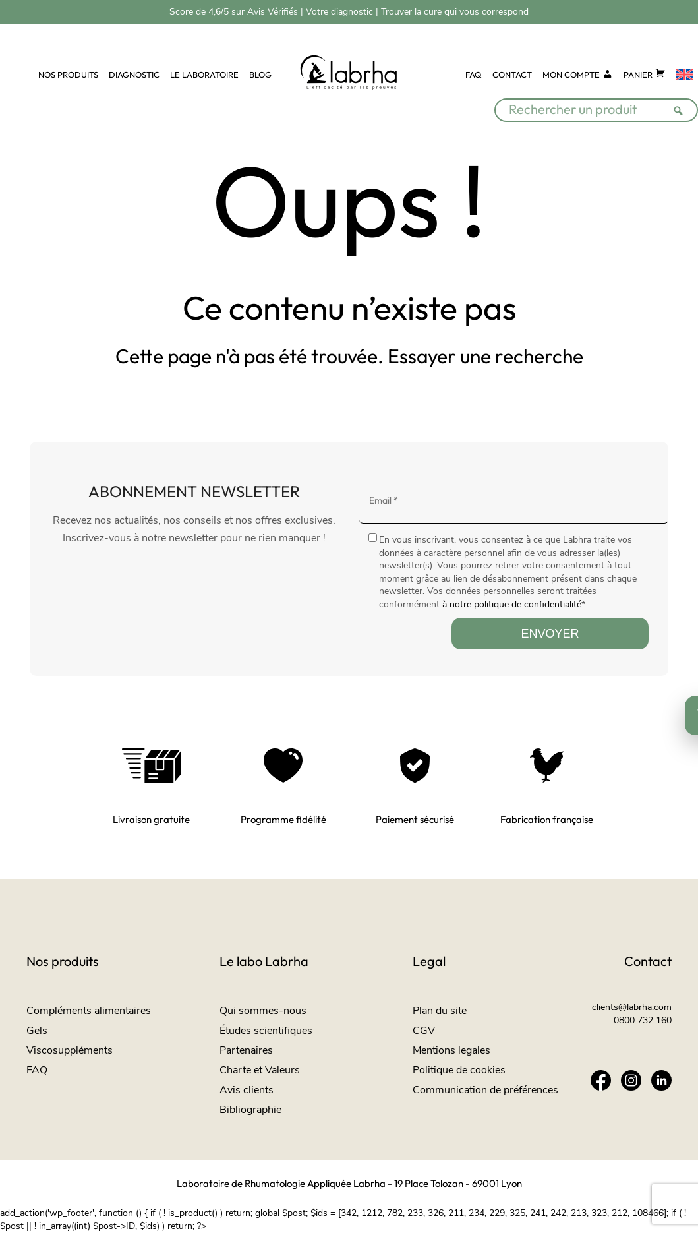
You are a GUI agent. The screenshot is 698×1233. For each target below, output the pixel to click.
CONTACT (512, 74)
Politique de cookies (459, 1070)
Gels (36, 1030)
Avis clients (246, 1090)
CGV (424, 1030)
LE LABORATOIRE (204, 74)
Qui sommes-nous (262, 1011)
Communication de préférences (485, 1090)
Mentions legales (451, 1050)
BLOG (260, 74)
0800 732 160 (643, 1020)
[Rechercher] (682, 102)
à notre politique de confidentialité (511, 604)
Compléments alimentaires (88, 1011)
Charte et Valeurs (259, 1070)
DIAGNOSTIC (134, 74)
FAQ (473, 74)
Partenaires (246, 1050)
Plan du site (440, 1011)
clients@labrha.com (632, 1007)
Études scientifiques (265, 1030)
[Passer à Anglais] (684, 74)
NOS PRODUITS (68, 74)
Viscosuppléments (69, 1050)
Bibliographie (250, 1109)
